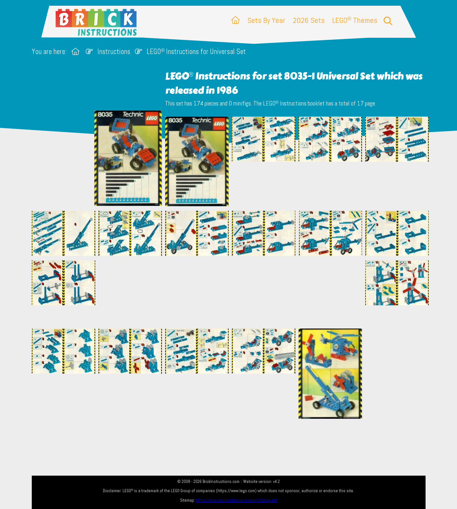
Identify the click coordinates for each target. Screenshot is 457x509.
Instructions (113, 51)
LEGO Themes (354, 20)
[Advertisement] (231, 292)
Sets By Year (266, 20)
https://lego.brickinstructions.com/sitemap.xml (236, 500)
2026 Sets (309, 20)
